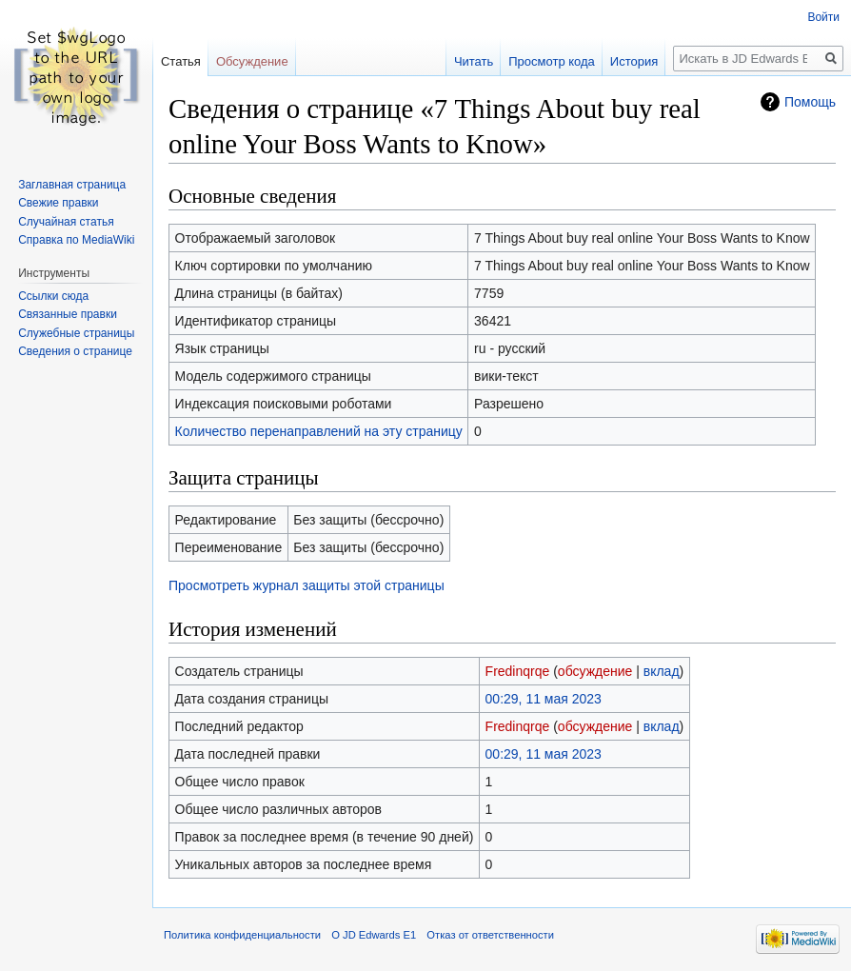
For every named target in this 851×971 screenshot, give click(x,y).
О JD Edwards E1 (373, 935)
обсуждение (595, 671)
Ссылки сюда (53, 296)
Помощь (810, 101)
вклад (661, 671)
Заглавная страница (72, 184)
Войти (823, 17)
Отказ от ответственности (490, 935)
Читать (473, 61)
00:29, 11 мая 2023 (543, 698)
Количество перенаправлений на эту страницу (319, 431)
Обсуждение (252, 61)
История (634, 61)
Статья (181, 61)
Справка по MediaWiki (76, 240)
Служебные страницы (76, 333)
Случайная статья (65, 221)
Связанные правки (67, 314)
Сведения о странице (75, 351)
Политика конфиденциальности (242, 935)
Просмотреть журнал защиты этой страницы (306, 585)
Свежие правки (58, 202)
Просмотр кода (551, 61)
